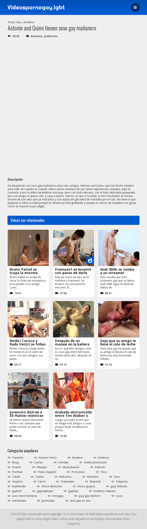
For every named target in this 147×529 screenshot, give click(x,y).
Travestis (17, 457)
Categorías (73, 523)
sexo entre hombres (24, 495)
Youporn (17, 481)
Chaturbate (67, 481)
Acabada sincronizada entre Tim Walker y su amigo (73, 415)
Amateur (29, 22)
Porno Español (47, 471)
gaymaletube (45, 491)
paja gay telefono (89, 495)
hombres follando (105, 491)
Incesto (16, 467)
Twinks (39, 476)
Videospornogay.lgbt (36, 7)
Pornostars (78, 471)
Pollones (100, 467)
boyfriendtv (19, 486)
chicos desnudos (51, 486)
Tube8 (16, 476)
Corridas (63, 462)
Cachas (38, 462)
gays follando (118, 486)
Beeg (15, 462)
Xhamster (93, 476)
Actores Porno (48, 457)
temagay (57, 495)
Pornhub (17, 471)
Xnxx (117, 476)
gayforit (17, 491)
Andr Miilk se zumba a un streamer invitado (117, 272)
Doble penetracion (95, 462)
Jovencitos (51, 36)
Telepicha (122, 481)
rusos (119, 495)
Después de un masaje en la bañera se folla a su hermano (73, 344)
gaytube (73, 491)
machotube (19, 500)
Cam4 (41, 481)
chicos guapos (86, 486)
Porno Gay (14, 22)
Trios (103, 471)
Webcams (65, 476)
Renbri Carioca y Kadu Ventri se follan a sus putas (28, 344)
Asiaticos (103, 457)
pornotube (48, 500)
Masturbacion (70, 467)
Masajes (42, 467)
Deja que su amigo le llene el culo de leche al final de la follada (118, 344)
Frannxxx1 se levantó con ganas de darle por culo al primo (73, 272)
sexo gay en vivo (80, 500)
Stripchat (95, 481)
